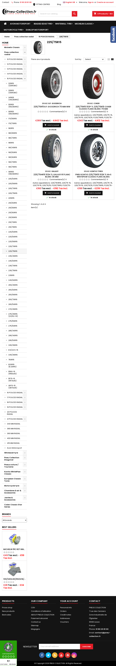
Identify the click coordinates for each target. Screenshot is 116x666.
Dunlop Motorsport (37, 29)
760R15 (11, 359)
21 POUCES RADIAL (15, 419)
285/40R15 (13, 330)
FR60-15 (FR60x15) (12, 372)
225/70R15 (12, 246)
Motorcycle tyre (13, 29)
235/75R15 (12, 270)
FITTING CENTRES (41, 4)
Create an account (105, 2)
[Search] (58, 14)
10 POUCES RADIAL (15, 59)
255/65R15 (12, 294)
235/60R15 (12, 261)
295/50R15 (12, 340)
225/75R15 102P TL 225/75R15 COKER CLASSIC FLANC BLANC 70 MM (93, 107)
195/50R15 (12, 152)
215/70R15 (12, 222)
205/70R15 (12, 188)
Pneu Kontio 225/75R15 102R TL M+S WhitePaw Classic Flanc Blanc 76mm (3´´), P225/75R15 (93, 176)
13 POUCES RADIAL (15, 69)
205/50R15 (12, 178)
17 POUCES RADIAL (15, 397)
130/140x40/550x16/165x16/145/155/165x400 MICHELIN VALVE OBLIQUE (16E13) (14, 579)
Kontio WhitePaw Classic (12, 472)
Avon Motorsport (20, 23)
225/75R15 (12, 251)
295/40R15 (13, 335)
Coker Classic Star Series (13, 505)
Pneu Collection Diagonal (11, 458)
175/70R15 (12, 123)
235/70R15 (12, 265)
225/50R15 (12, 232)
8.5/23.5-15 (13, 350)
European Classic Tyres (12, 479)
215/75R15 (12, 227)
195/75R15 (12, 167)
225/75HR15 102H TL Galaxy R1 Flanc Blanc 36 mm (51, 175)
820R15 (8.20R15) (12, 365)
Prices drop (7, 607)
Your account (69, 601)
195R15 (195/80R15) (13, 172)
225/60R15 (12, 236)
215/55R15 (12, 207)
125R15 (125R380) (12, 84)
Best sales (6, 614)
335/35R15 (12, 345)
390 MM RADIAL (13, 433)
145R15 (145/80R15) (13, 98)
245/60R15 (13, 280)
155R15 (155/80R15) (13, 105)
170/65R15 (12, 118)
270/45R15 (12, 309)
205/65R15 (12, 183)
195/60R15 (12, 157)
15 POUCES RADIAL (15, 78)
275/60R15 (12, 326)
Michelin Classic (84, 23)
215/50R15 (12, 203)
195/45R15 (12, 147)
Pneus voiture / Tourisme (11, 465)
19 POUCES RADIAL (15, 407)
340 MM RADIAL (13, 423)
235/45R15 (13, 256)
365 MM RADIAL (13, 428)
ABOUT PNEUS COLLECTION (42, 614)
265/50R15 (12, 304)
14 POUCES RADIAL (15, 73)
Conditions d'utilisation (41, 611)
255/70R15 (12, 299)
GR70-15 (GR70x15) (12, 386)
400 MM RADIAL (13, 438)
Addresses (65, 618)
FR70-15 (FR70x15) (12, 379)
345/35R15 (13, 354)
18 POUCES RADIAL (15, 402)
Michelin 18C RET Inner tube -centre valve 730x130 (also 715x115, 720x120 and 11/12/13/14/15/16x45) (14, 549)
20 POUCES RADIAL (12, 413)
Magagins (35, 629)
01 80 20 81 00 (25, 2)
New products (8, 611)
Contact (5, 2)
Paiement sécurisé (39, 618)
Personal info (66, 607)
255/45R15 (13, 285)
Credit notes (65, 614)
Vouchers (64, 622)
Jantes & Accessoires (9, 498)
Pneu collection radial (11, 53)
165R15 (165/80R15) (13, 112)
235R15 (11, 275)
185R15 (11, 142)
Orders (63, 611)
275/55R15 (12, 321)
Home (5, 42)
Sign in (91, 2)
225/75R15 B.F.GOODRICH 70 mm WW (52, 106)
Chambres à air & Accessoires (12, 491)
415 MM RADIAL (13, 443)
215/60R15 (12, 212)
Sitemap (35, 625)
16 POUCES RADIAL (15, 392)
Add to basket (51, 125)
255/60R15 (12, 290)
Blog (59, 4)
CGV (33, 607)
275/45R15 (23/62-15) (13, 315)
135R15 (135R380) (12, 91)
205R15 (11, 198)
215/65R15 (12, 217)
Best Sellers (9, 527)
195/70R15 (12, 162)
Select (94, 59)
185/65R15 (12, 133)
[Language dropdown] (70, 2)
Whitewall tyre (63, 23)
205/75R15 (12, 193)
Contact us (36, 622)
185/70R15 (12, 138)
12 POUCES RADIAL (15, 64)
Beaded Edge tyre (43, 23)
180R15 (11, 128)
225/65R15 (12, 241)
